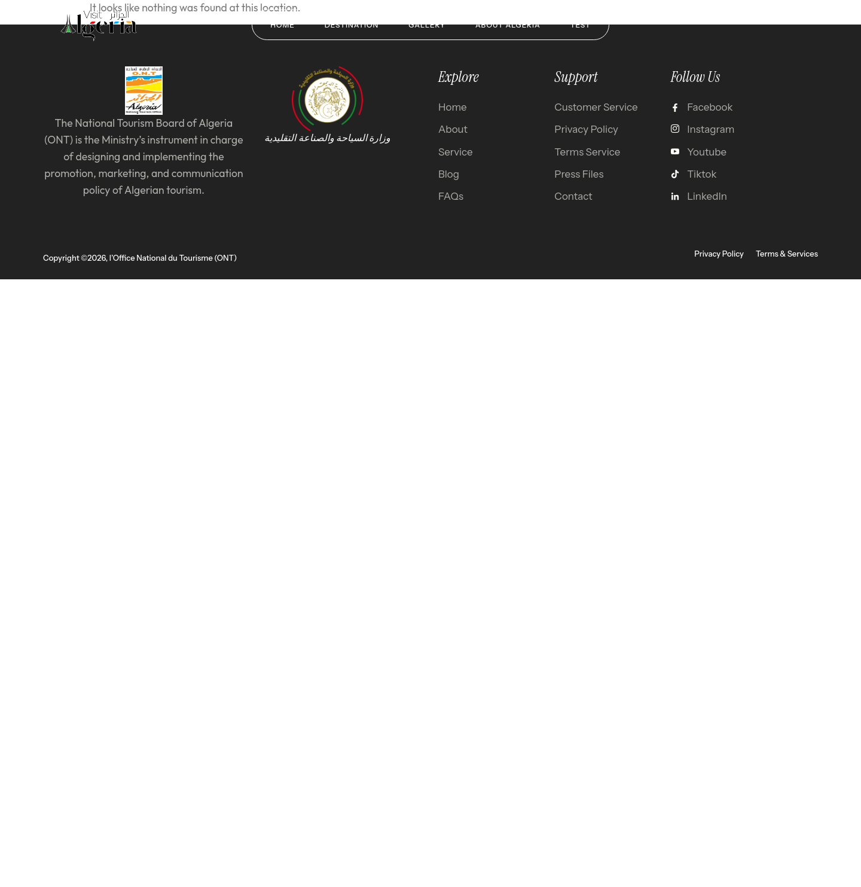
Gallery (426, 24)
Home (282, 24)
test (580, 24)
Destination (352, 24)
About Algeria (508, 24)
